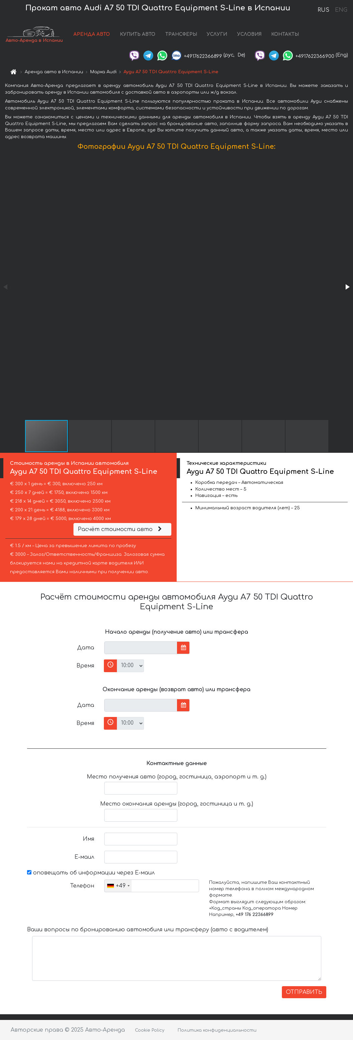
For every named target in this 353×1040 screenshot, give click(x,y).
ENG (341, 10)
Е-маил (84, 857)
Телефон (82, 886)
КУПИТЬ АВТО (137, 34)
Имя (88, 839)
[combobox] (118, 886)
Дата (85, 648)
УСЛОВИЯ (249, 34)
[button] (347, 287)
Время (85, 666)
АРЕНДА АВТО (91, 34)
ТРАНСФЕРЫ (181, 34)
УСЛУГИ (217, 34)
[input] (140, 647)
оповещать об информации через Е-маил (91, 873)
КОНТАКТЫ (285, 34)
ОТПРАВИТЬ (304, 992)
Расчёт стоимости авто (120, 529)
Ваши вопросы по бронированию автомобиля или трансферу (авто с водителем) (147, 930)
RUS (323, 10)
